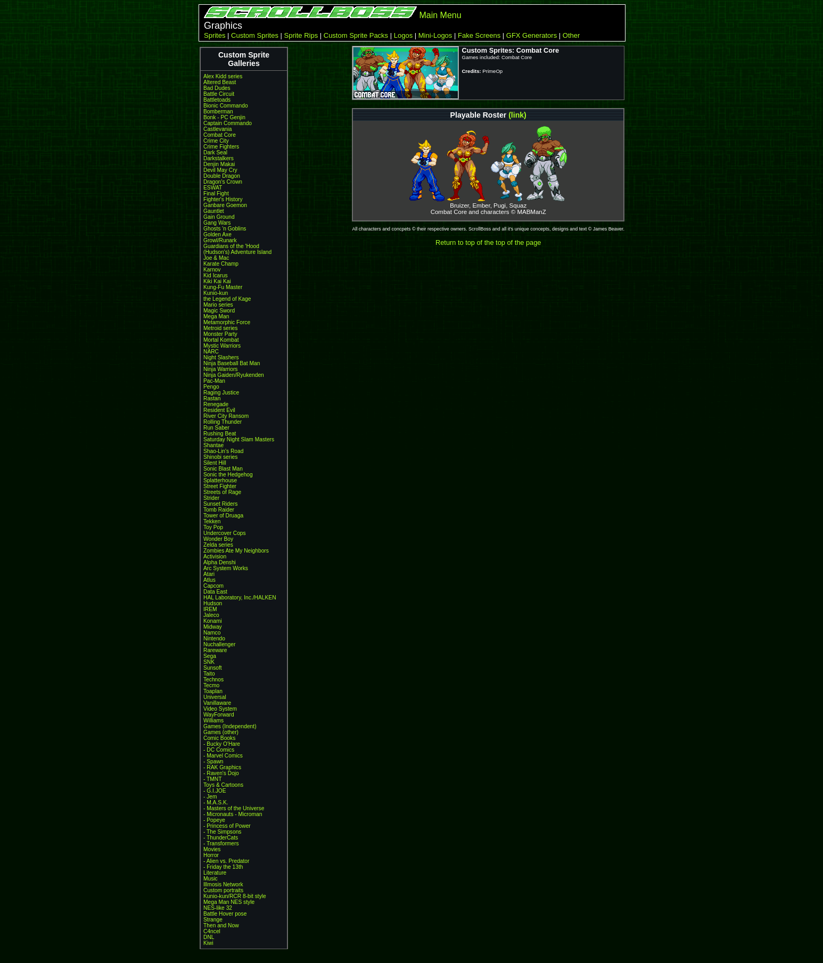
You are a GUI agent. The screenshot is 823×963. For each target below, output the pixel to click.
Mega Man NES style (228, 902)
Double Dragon (221, 176)
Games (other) (220, 732)
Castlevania (217, 129)
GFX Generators (531, 35)
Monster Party (220, 334)
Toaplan (213, 691)
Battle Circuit (218, 94)
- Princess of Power (227, 826)
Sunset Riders (220, 504)
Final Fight (216, 193)
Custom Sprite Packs (356, 35)
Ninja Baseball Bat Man (231, 363)
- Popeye (214, 820)
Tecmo (211, 685)
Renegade (215, 404)
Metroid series (220, 328)
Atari (209, 574)
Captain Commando (227, 123)
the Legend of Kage (227, 299)
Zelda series (218, 545)
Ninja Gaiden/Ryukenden (233, 375)
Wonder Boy (218, 539)
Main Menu (440, 15)
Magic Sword (219, 311)
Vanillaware (217, 703)
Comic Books (219, 738)
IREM (210, 609)
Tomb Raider (218, 510)
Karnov (211, 270)
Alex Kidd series (222, 76)
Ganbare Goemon (225, 205)
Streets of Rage (222, 492)
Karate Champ (220, 264)
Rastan (211, 398)
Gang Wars (217, 223)
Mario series (218, 305)
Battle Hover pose (224, 914)
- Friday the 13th (223, 867)
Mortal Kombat (221, 340)
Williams (213, 720)
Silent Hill (214, 463)
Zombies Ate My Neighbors (236, 551)
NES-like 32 (217, 908)
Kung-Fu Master (222, 287)
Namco (211, 633)
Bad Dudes (217, 88)
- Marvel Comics (223, 756)
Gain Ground (219, 217)
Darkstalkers (218, 158)
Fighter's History (223, 199)
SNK (209, 662)
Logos (403, 35)
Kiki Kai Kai (217, 281)
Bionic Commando (225, 106)
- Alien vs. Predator (226, 861)
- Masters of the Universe (233, 808)
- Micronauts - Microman (232, 814)
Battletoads (217, 100)
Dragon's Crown (222, 182)
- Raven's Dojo (221, 773)
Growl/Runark (220, 240)
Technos (213, 679)
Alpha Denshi (219, 562)
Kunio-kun (215, 293)
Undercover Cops (224, 533)
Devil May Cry (220, 170)
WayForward (218, 715)
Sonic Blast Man (223, 469)
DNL (208, 937)
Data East (215, 592)
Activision (214, 556)
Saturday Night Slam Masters (238, 439)
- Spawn (213, 761)
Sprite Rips (301, 35)
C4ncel (211, 931)
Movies (211, 849)
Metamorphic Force (226, 322)
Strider (211, 498)
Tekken (211, 521)
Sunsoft (212, 668)
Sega (209, 656)
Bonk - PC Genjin (224, 117)
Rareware (215, 650)
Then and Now (221, 925)
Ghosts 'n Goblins (224, 229)
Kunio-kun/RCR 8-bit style (234, 896)
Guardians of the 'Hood (231, 246)
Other (571, 35)
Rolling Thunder (222, 422)
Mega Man (216, 316)
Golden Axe (217, 234)
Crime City (216, 141)
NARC (211, 352)
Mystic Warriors (222, 346)
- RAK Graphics (222, 767)
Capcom (213, 586)
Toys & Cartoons (223, 785)
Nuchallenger (219, 644)
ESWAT (212, 188)
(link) (517, 115)
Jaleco (211, 615)
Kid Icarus (215, 275)
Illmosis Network (223, 884)
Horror (211, 855)
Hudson (212, 603)
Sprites (214, 35)
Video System (220, 709)
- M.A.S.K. (215, 802)
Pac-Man (214, 381)
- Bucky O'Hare (221, 744)
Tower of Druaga (223, 515)
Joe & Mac (216, 258)
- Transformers (221, 843)
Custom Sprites (254, 35)
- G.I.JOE (214, 791)
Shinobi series (220, 457)
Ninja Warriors (220, 369)
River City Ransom (226, 416)
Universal (214, 697)
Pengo (211, 387)
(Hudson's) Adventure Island (237, 252)
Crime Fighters (221, 147)
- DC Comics (218, 750)
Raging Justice (221, 393)
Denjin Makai (219, 164)
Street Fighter (219, 486)
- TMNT (212, 779)
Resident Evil (219, 410)
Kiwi (208, 943)
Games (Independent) (230, 726)
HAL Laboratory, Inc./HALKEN (239, 597)
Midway (212, 627)
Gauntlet (213, 211)
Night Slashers (221, 357)
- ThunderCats (220, 838)
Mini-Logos (435, 35)
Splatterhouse (220, 480)
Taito (209, 674)
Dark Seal (215, 152)
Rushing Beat (219, 434)
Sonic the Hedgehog (228, 475)
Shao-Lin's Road (223, 451)
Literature (214, 873)
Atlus (209, 580)
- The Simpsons (222, 832)
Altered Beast (219, 82)
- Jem (210, 797)
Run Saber (216, 428)
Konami (212, 621)
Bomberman (218, 111)
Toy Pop (213, 527)
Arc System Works (225, 568)
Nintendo (214, 638)
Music (210, 879)
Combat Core (219, 135)
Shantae (213, 445)
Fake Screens (479, 35)
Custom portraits (223, 890)
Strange (213, 920)
